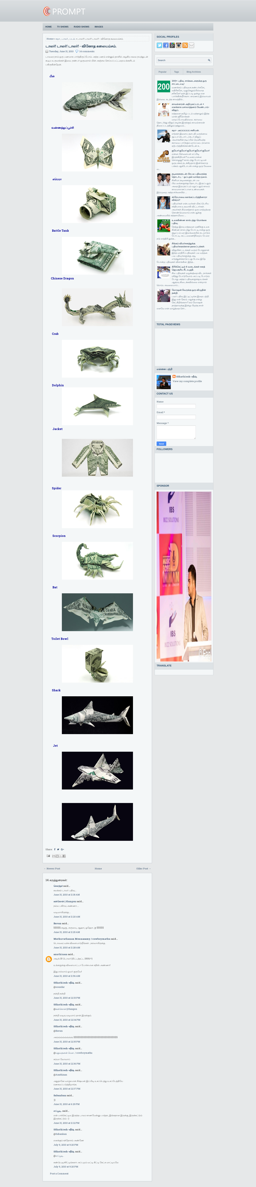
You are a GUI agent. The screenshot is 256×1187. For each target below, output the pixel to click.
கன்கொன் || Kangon (65, 901)
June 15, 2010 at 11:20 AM (67, 916)
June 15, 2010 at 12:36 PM (67, 1063)
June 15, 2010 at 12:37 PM (67, 1088)
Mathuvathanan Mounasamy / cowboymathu (82, 938)
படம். (72, 38)
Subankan (60, 1095)
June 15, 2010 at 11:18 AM (67, 894)
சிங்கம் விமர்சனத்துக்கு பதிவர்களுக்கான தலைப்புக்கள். (188, 245)
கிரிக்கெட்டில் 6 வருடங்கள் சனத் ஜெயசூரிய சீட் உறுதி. (188, 268)
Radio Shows (81, 27)
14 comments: (87, 51)
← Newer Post (52, 868)
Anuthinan (61, 1074)
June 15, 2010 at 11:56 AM (67, 976)
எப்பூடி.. (58, 1110)
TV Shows (62, 27)
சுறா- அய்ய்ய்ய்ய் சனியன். (185, 130)
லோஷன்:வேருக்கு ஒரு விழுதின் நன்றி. (189, 291)
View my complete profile (187, 381)
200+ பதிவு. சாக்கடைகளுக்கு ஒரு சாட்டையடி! (189, 82)
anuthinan (60, 954)
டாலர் (65, 38)
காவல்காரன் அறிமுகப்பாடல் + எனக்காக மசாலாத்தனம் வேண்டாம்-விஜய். (190, 107)
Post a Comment (59, 1173)
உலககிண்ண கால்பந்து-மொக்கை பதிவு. (189, 222)
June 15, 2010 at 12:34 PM (67, 1019)
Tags (176, 72)
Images (99, 27)
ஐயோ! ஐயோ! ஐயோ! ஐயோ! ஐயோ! (190, 150)
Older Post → (143, 868)
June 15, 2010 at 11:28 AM (67, 947)
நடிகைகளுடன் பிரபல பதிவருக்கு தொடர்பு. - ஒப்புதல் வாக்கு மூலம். (189, 175)
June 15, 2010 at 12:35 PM (67, 1041)
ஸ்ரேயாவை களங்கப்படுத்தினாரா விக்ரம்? (189, 198)
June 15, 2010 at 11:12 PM (66, 1123)
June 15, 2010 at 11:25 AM (67, 932)
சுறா (58, 38)
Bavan (57, 923)
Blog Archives (194, 72)
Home (48, 27)
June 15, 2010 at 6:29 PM (67, 1104)
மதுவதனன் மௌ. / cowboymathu (74, 1052)
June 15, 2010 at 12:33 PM (67, 997)
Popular (163, 72)
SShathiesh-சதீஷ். (64, 982)
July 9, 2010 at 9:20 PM (66, 1144)
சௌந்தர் (58, 885)
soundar (60, 987)
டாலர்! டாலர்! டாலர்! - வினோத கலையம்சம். (81, 46)
